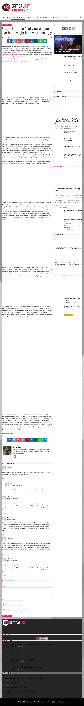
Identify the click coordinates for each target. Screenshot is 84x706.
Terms (44, 702)
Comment (4, 586)
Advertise (37, 702)
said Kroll (24, 276)
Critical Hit (21, 702)
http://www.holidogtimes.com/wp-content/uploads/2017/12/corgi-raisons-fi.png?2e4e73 (26, 489)
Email (3, 604)
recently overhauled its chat (12, 54)
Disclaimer (62, 702)
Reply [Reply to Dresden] (7, 492)
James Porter (67, 302)
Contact (29, 702)
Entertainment (9, 22)
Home (3, 22)
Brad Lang (5, 37)
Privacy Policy (52, 702)
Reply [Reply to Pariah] (3, 478)
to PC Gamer (30, 276)
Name (3, 599)
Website (3, 609)
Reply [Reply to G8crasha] (3, 513)
